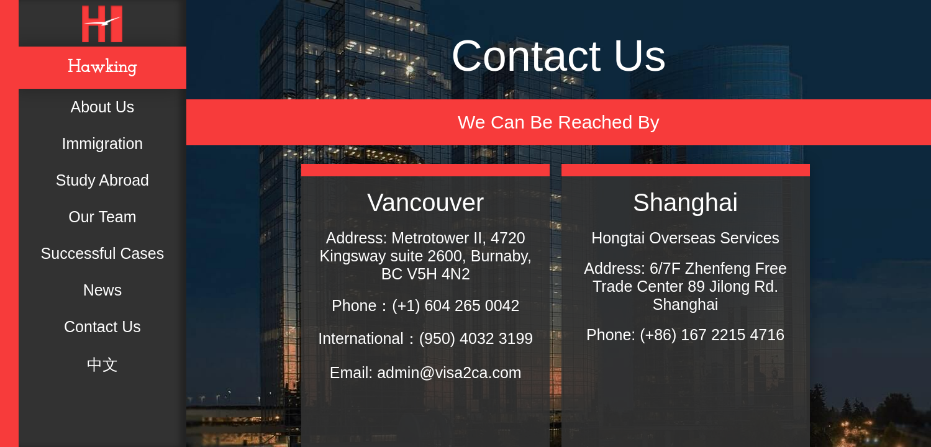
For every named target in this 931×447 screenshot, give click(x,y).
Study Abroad (102, 180)
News (102, 290)
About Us (102, 106)
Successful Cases (103, 253)
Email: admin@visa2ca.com (426, 372)
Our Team (102, 216)
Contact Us (102, 326)
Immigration (102, 143)
